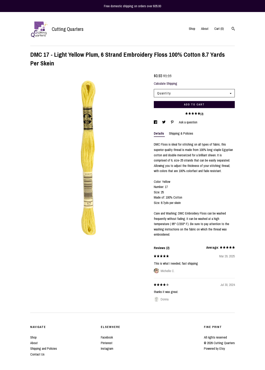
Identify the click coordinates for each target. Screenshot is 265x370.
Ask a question (188, 122)
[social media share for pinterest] (173, 122)
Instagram (107, 348)
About (204, 28)
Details (159, 133)
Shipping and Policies (43, 348)
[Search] (233, 29)
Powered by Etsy (214, 348)
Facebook (107, 337)
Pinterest (106, 343)
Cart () (219, 28)
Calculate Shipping (165, 83)
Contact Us (37, 354)
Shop (192, 28)
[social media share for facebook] (156, 122)
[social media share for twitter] (164, 122)
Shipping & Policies (181, 133)
